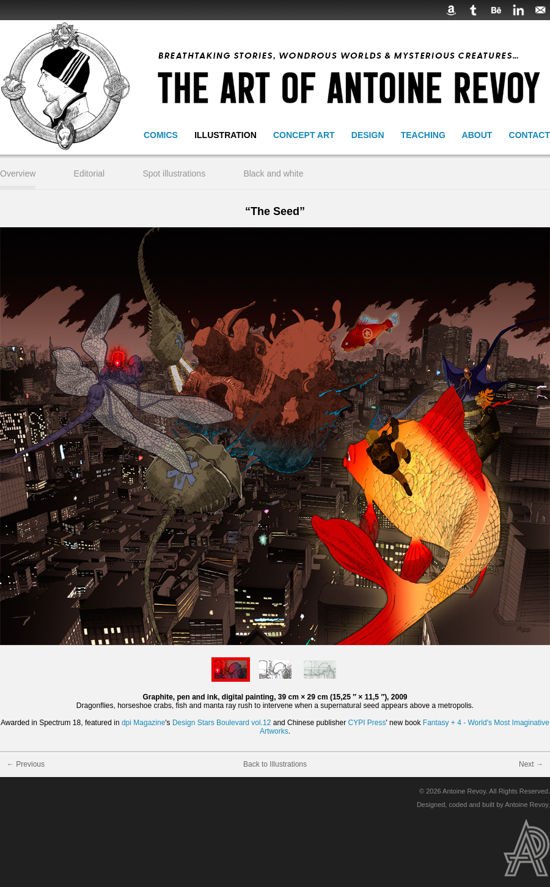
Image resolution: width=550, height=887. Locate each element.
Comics (161, 135)
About (477, 135)
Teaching (423, 135)
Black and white (273, 173)
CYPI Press (367, 722)
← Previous (26, 764)
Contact (529, 135)
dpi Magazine (143, 722)
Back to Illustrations (275, 764)
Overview (17, 173)
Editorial (89, 173)
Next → (531, 764)
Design (367, 135)
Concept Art (304, 135)
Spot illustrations (173, 173)
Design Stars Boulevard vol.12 (221, 722)
